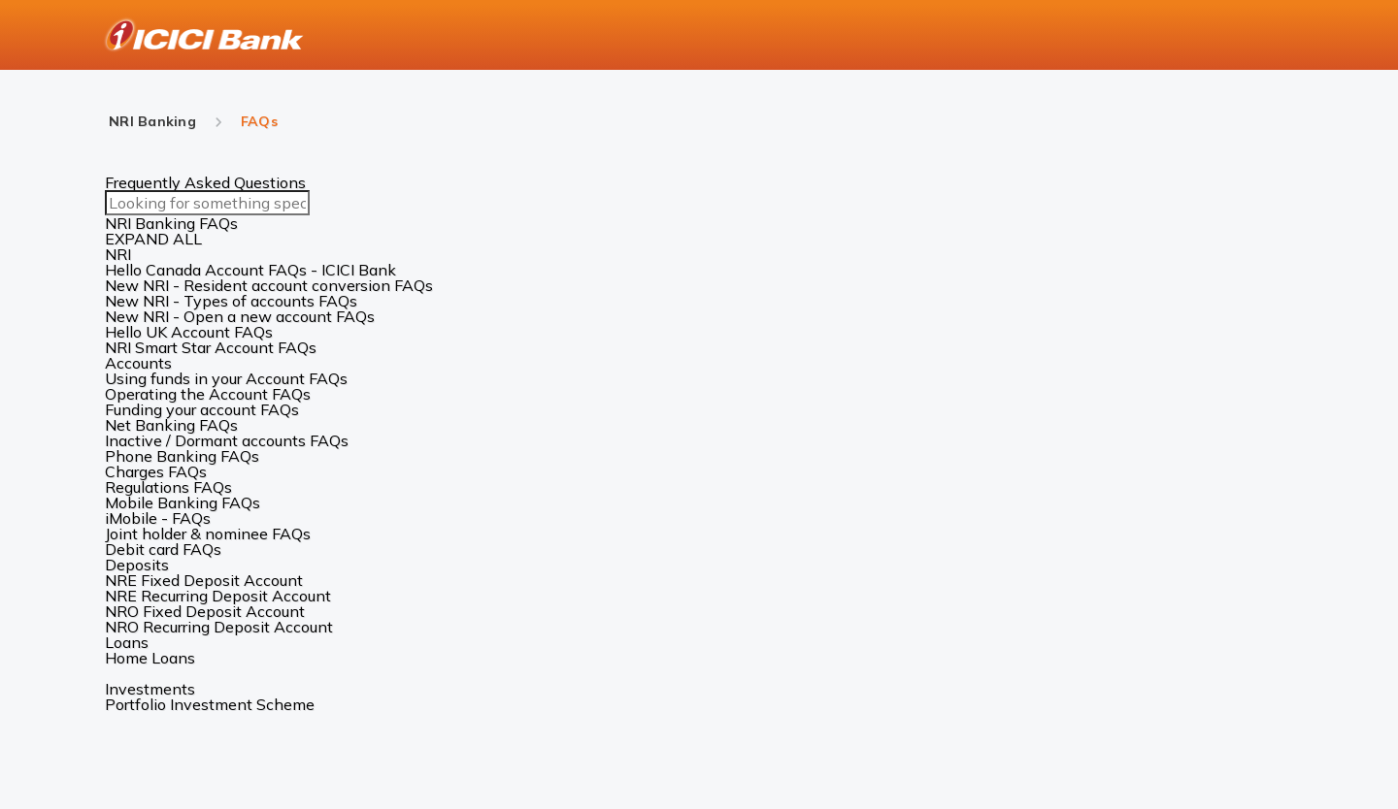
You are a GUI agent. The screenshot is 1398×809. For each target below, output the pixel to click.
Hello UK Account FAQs (189, 331)
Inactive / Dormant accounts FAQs (227, 440)
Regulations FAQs (168, 487)
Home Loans (150, 657)
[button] (699, 254)
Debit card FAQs (163, 549)
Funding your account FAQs (202, 409)
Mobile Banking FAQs (182, 502)
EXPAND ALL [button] (153, 238)
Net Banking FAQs (171, 425)
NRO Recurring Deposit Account (219, 626)
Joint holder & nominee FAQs (208, 533)
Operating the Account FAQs (208, 394)
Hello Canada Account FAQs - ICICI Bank (250, 269)
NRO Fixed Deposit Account (205, 611)
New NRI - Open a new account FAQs (240, 316)
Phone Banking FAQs (182, 456)
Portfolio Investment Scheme (210, 704)
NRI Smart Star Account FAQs (210, 347)
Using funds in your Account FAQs (226, 378)
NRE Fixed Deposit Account (204, 580)
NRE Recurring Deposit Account (218, 595)
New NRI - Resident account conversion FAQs (269, 285)
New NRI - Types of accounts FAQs (231, 300)
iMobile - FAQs (158, 518)
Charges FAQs (156, 471)
